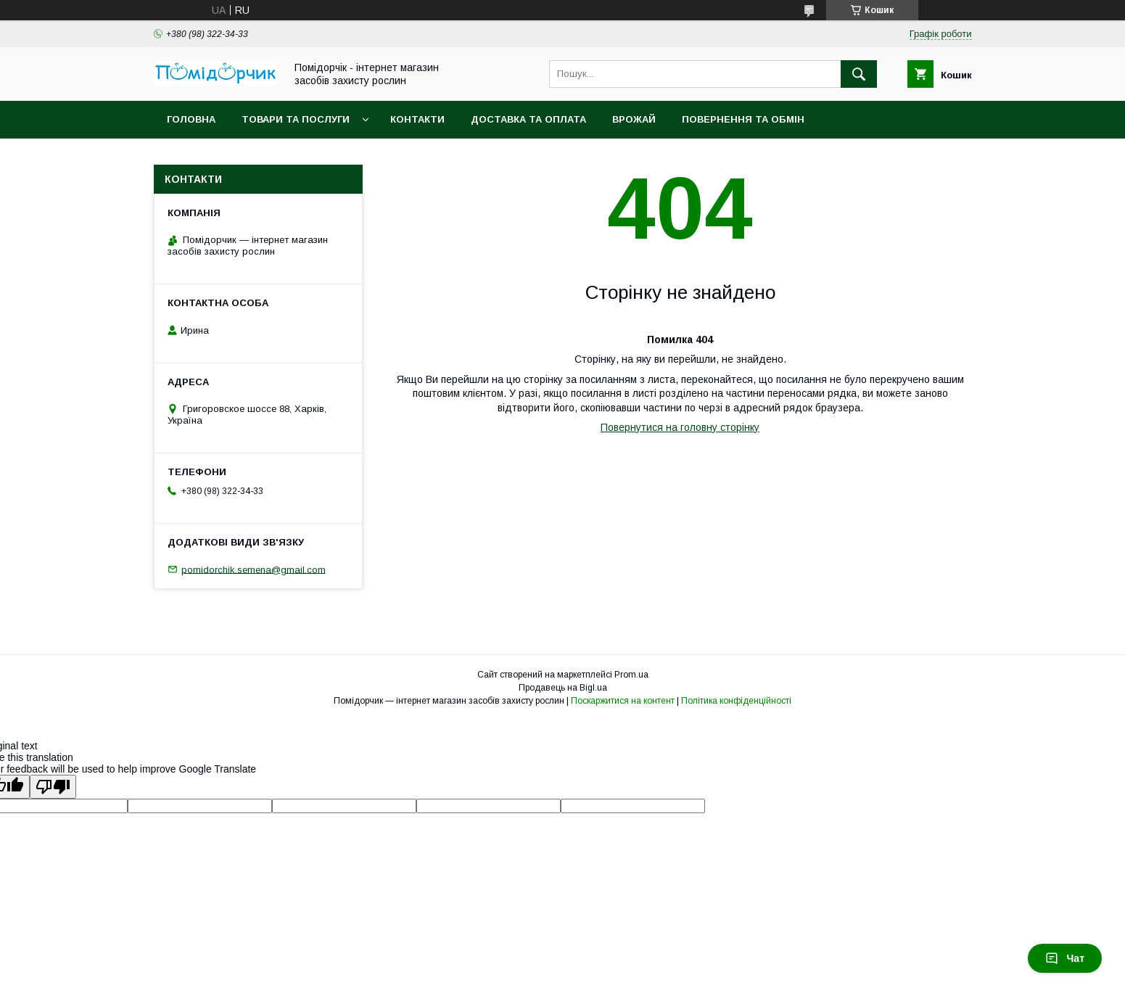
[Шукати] (859, 74)
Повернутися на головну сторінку (680, 427)
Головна (191, 119)
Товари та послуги (296, 119)
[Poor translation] (53, 787)
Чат (1064, 958)
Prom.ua (631, 675)
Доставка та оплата (528, 119)
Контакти (417, 119)
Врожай (634, 119)
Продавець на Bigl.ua (563, 688)
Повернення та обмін (743, 119)
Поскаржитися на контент (623, 701)
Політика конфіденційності (736, 701)
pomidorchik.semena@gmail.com (253, 569)
